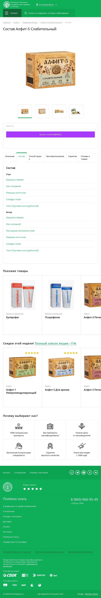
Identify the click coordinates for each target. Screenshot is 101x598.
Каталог (6, 472)
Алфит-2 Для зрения (57, 389)
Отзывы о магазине (39, 472)
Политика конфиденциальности (49, 552)
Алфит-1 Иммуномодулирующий (21, 391)
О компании (20, 472)
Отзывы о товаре (85, 157)
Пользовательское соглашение (17, 552)
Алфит (87, 313)
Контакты (7, 532)
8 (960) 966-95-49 (84, 499)
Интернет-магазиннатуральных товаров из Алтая (20, 4)
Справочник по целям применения (19, 506)
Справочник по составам (14, 542)
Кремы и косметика (14, 313)
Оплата (6, 526)
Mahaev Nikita (91, 594)
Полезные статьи (11, 537)
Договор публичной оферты (80, 552)
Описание (9, 156)
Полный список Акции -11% (55, 343)
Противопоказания (55, 156)
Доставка (7, 521)
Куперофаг (12, 317)
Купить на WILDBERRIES (50, 134)
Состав (21, 156)
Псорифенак (52, 317)
